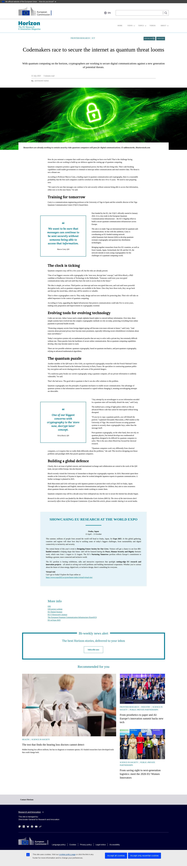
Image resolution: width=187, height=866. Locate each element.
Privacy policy (86, 844)
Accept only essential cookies (144, 855)
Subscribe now (93, 650)
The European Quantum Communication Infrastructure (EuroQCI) (72, 617)
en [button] (107, 12)
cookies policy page (67, 854)
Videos (152, 25)
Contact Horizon (26, 800)
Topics (141, 25)
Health (25, 739)
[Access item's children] (134, 25)
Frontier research (80, 38)
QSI (49, 606)
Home (120, 25)
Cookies (72, 844)
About (163, 25)
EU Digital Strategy (55, 612)
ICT (93, 38)
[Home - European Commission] (37, 11)
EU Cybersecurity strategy (57, 615)
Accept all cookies (116, 855)
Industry (145, 707)
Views (130, 25)
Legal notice (101, 844)
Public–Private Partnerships (144, 710)
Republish (148, 38)
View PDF (160, 38)
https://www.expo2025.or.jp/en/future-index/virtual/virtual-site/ (69, 577)
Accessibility (114, 844)
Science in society (40, 739)
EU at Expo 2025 (54, 620)
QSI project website (55, 609)
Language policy (59, 844)
